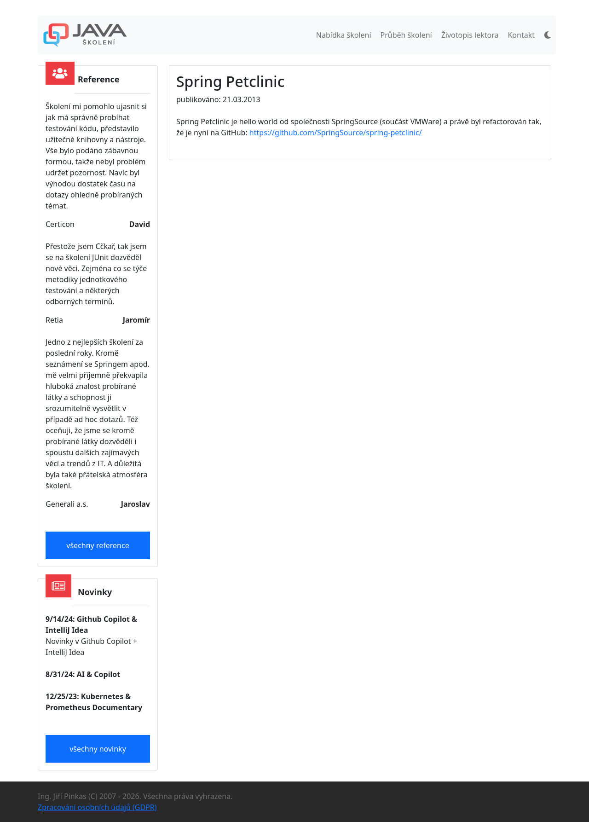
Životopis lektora (470, 35)
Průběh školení (406, 35)
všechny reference (97, 545)
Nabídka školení (343, 35)
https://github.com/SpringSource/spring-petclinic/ (335, 132)
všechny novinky (97, 749)
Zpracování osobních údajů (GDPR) (97, 807)
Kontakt (521, 35)
